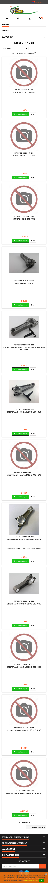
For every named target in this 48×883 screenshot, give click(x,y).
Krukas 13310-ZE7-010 (24, 155)
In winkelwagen (20, 114)
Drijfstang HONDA (24, 283)
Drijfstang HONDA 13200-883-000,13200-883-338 (24, 348)
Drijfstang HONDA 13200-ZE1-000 (24, 730)
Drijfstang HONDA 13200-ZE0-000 (24, 667)
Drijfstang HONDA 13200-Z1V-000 (24, 603)
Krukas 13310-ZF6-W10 (24, 219)
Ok (41, 880)
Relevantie (15, 48)
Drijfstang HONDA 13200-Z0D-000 (24, 539)
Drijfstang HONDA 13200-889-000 (24, 412)
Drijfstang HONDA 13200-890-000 (24, 475)
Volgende (27, 822)
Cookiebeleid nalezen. (31, 880)
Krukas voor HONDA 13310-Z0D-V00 (24, 793)
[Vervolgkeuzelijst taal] (39, 2)
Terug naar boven (36, 827)
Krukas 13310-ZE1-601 (24, 92)
